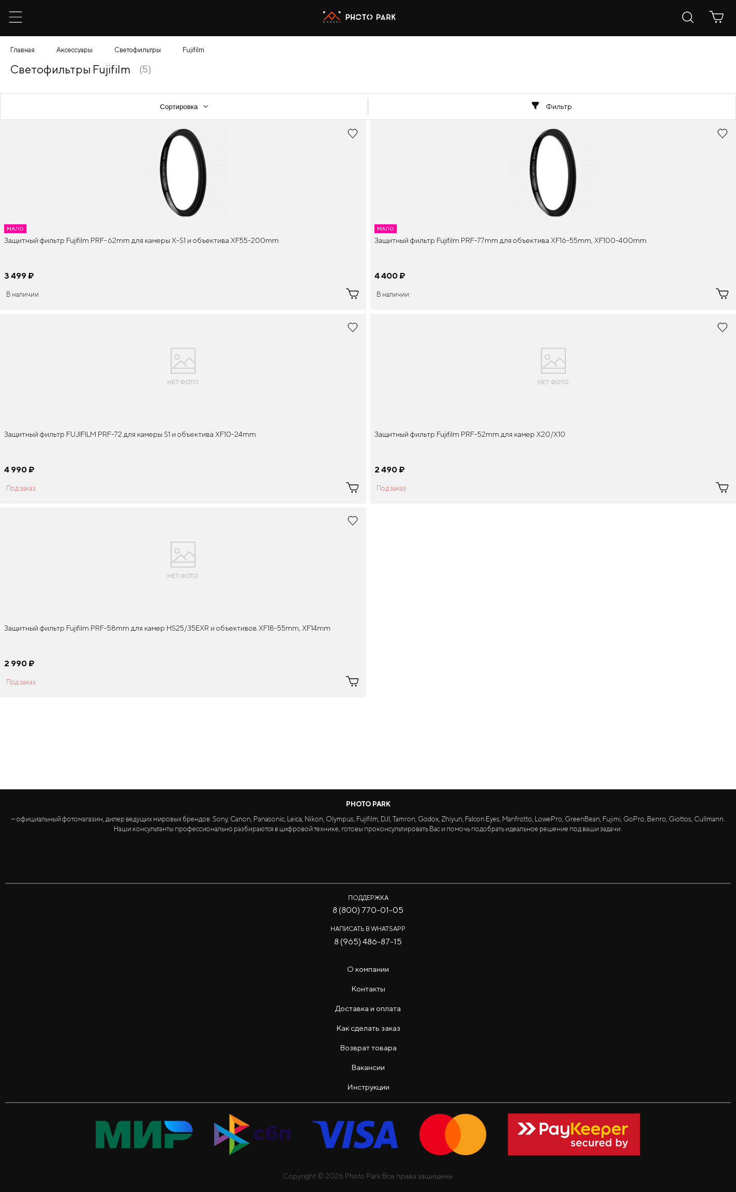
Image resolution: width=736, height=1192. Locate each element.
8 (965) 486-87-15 (368, 941)
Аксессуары (74, 50)
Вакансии (368, 1067)
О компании (368, 969)
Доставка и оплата (368, 1008)
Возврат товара (368, 1047)
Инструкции (368, 1086)
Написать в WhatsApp (368, 929)
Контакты (368, 988)
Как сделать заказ (368, 1027)
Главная (22, 50)
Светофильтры (137, 50)
